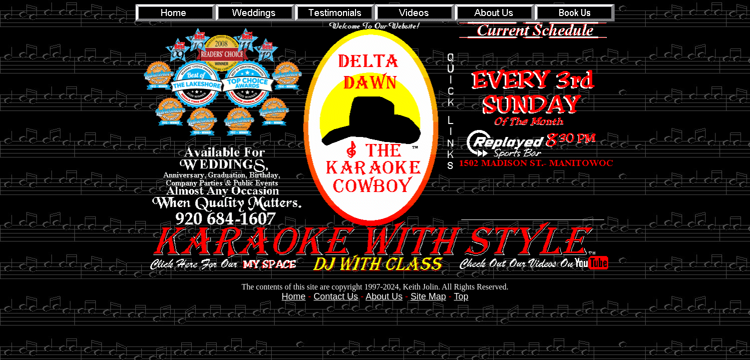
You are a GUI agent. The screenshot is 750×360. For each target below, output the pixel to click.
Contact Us (336, 297)
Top (461, 297)
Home (294, 297)
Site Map (428, 297)
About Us (384, 297)
